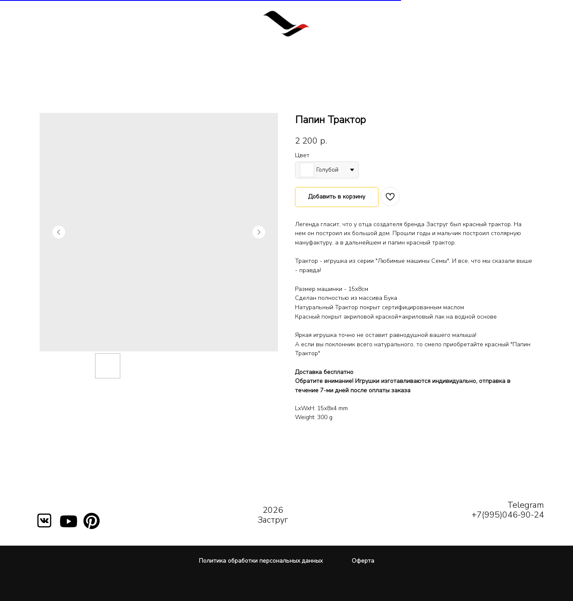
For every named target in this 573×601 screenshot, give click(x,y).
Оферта (363, 561)
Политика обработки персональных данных (261, 561)
